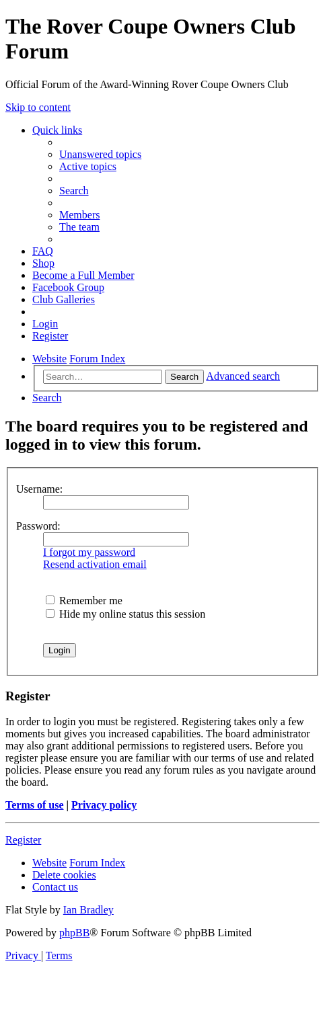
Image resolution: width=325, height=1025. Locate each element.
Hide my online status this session (125, 614)
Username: (39, 489)
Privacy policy (104, 805)
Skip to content (38, 107)
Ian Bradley (88, 909)
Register (23, 840)
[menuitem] (100, 154)
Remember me (84, 600)
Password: (38, 526)
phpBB (74, 932)
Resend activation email (95, 564)
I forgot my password (89, 552)
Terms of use (34, 805)
